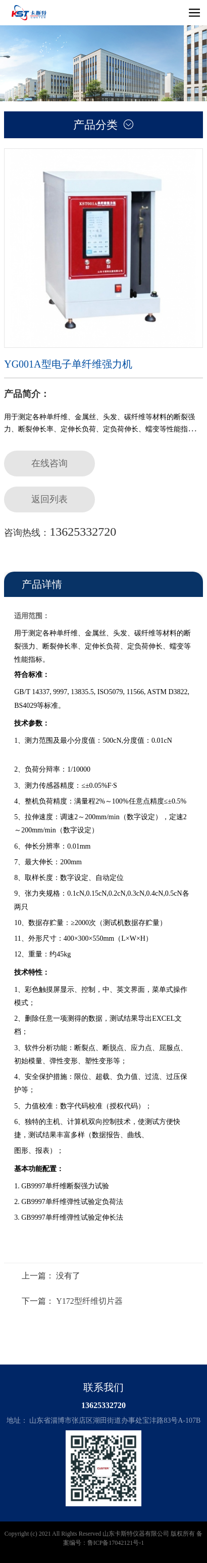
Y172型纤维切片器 (89, 1301)
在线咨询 (49, 463)
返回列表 (49, 499)
